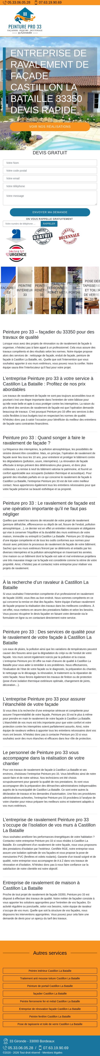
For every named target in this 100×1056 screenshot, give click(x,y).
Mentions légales (52, 1052)
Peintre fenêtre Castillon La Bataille (50, 1016)
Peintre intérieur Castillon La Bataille (50, 970)
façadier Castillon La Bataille (50, 993)
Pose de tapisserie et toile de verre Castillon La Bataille (50, 1024)
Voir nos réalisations (50, 126)
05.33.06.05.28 (16, 3)
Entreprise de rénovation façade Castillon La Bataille (50, 1008)
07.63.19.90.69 (48, 3)
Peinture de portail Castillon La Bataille (50, 985)
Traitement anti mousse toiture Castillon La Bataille (50, 978)
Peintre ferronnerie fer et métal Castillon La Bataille (50, 1001)
